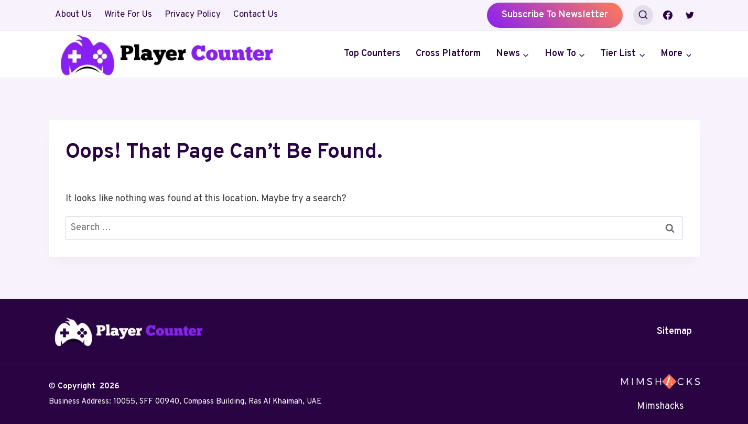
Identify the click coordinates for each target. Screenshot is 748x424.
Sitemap (674, 331)
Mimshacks (660, 406)
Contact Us (255, 14)
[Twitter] (689, 15)
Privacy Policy (193, 14)
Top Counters (372, 54)
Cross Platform (448, 54)
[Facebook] (667, 15)
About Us (73, 14)
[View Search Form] (643, 15)
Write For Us (128, 14)
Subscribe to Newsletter (555, 15)
